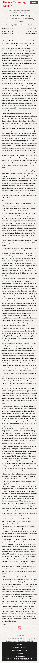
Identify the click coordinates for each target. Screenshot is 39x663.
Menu (33, 2)
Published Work (19, 650)
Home (19, 644)
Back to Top (20, 635)
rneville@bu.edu (28, 641)
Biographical (19, 647)
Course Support (19, 656)
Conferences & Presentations (19, 659)
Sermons (19, 653)
